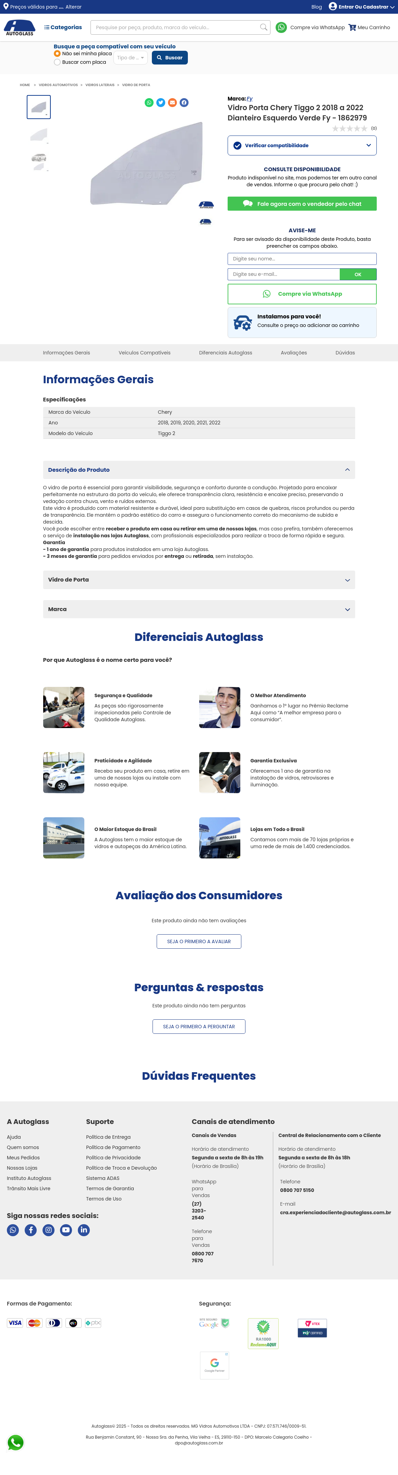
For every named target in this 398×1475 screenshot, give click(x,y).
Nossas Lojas (22, 1167)
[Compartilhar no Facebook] (184, 102)
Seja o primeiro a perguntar (199, 1026)
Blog (317, 6)
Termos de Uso (104, 1198)
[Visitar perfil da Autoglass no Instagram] (49, 1230)
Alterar (73, 6)
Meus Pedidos (23, 1157)
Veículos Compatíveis (144, 352)
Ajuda (14, 1137)
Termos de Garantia (110, 1188)
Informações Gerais (66, 352)
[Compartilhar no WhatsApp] (149, 102)
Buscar (169, 57)
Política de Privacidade (113, 1157)
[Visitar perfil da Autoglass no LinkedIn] (84, 1230)
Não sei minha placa (83, 53)
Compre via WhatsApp (317, 27)
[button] (199, 470)
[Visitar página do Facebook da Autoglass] (31, 1230)
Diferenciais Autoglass (225, 352)
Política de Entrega (108, 1137)
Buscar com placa (80, 62)
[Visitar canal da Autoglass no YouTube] (66, 1230)
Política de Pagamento (113, 1147)
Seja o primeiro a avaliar (199, 941)
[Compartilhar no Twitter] (160, 102)
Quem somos (23, 1147)
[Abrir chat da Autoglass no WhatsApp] (13, 1230)
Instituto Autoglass (29, 1178)
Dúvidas (345, 352)
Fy (250, 98)
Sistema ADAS (102, 1178)
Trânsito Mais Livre (28, 1188)
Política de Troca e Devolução (121, 1167)
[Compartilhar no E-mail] (172, 102)
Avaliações (294, 352)
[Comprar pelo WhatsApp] (302, 294)
